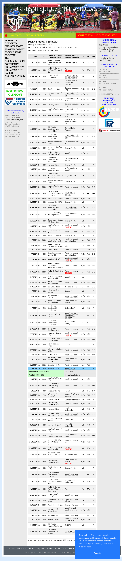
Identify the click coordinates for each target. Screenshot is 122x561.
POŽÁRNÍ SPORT (13, 52)
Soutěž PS (68, 153)
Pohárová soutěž (71, 187)
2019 (42, 48)
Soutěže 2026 (85, 35)
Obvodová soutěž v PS (71, 89)
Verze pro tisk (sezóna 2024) (40, 45)
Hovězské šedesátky (69, 409)
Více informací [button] (85, 547)
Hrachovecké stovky (70, 323)
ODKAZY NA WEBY (14, 67)
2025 (75, 48)
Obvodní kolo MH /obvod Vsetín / (71, 76)
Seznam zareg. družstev (109, 47)
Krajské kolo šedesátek (69, 482)
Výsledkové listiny (107, 35)
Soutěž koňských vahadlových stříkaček (71, 315)
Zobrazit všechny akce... (109, 94)
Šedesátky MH (70, 308)
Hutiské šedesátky (72, 455)
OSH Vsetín (33, 549)
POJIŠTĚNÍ (10, 55)
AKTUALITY (11, 40)
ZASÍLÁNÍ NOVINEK (15, 76)
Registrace (103, 45)
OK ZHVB (68, 525)
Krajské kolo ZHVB (72, 531)
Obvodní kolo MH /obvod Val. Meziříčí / (71, 83)
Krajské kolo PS (71, 287)
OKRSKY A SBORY (14, 46)
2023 (64, 48)
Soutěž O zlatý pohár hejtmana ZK (71, 510)
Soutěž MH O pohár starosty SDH (70, 122)
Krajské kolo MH (71, 176)
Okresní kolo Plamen (70, 129)
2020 (47, 48)
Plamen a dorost (66, 549)
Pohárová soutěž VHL (71, 442)
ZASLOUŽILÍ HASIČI (15, 61)
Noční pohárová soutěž (71, 169)
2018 (36, 48)
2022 (59, 48)
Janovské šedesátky (69, 425)
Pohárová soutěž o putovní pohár (72, 240)
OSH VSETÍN (11, 43)
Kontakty (16, 35)
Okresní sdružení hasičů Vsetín (61, 8)
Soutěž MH (69, 291)
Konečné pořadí (105, 60)
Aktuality (20, 549)
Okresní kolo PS (71, 207)
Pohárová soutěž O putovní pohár (72, 254)
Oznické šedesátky (72, 400)
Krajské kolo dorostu (69, 193)
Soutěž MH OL (70, 148)
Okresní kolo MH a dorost (72, 160)
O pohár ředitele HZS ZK (71, 501)
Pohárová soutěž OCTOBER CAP (71, 520)
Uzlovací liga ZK (71, 63)
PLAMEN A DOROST (14, 49)
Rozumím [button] (97, 553)
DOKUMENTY (12, 64)
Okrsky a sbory (35, 35)
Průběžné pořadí (106, 51)
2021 (53, 48)
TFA (7, 58)
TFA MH (68, 345)
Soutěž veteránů (71, 474)
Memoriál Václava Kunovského (72, 395)
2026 (56, 50)
